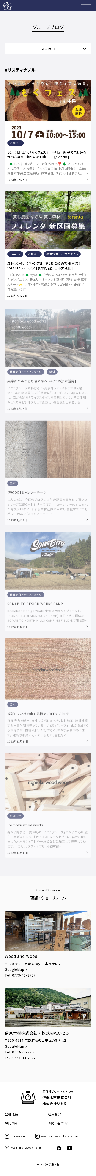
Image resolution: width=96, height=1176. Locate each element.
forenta (15, 254)
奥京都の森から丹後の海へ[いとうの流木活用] (41, 383)
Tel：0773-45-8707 (20, 975)
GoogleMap (16, 969)
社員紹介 (55, 1114)
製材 (52, 374)
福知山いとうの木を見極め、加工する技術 (38, 715)
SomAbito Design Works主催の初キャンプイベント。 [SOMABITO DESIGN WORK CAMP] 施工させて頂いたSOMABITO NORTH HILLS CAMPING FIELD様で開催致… (47, 617)
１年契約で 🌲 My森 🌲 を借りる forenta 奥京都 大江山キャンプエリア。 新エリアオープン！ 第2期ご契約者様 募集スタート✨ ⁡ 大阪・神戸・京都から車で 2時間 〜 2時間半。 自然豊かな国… (47, 282)
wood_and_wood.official (23, 1147)
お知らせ (15, 143)
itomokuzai (15, 1136)
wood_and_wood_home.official (57, 1136)
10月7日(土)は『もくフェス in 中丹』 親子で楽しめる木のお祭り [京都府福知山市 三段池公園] (46, 154)
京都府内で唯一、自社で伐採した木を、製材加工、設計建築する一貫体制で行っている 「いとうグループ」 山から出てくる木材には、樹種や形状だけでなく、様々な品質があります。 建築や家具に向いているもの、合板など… (47, 729)
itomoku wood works (25, 827)
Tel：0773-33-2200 (20, 1052)
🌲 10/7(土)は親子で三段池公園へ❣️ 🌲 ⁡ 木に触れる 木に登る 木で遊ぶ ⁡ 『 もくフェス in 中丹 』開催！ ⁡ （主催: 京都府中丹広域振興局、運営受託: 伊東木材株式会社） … (47, 169)
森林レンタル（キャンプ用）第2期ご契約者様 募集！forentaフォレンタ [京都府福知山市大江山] (43, 265)
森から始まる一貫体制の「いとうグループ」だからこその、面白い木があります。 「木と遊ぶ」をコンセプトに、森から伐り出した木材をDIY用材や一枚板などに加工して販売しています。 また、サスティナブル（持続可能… (47, 841)
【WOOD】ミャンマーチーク (27, 494)
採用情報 (12, 1123)
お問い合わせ (58, 1123)
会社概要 (12, 1114)
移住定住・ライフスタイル (62, 254)
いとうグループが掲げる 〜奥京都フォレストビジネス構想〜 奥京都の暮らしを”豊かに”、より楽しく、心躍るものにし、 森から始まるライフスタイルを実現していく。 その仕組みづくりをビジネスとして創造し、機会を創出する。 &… (47, 397)
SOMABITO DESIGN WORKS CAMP (35, 605)
